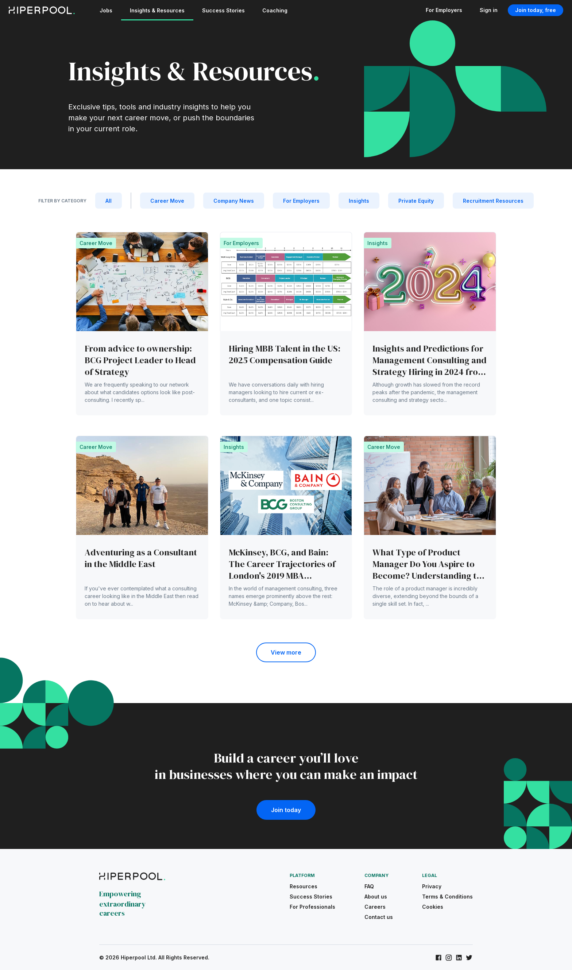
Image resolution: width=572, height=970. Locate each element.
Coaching (274, 10)
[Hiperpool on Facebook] (438, 957)
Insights (359, 201)
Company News (233, 201)
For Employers (444, 10)
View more (286, 652)
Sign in (489, 10)
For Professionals (312, 907)
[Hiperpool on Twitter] (469, 957)
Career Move (167, 201)
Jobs (106, 10)
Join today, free (535, 10)
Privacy (431, 886)
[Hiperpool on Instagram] (449, 957)
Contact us (378, 917)
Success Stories (223, 10)
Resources (303, 886)
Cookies (432, 907)
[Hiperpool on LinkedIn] (459, 957)
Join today (286, 810)
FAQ (369, 886)
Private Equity (416, 201)
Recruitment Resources (493, 201)
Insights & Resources (157, 10)
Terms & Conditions (447, 896)
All (108, 201)
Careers (375, 907)
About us (375, 896)
